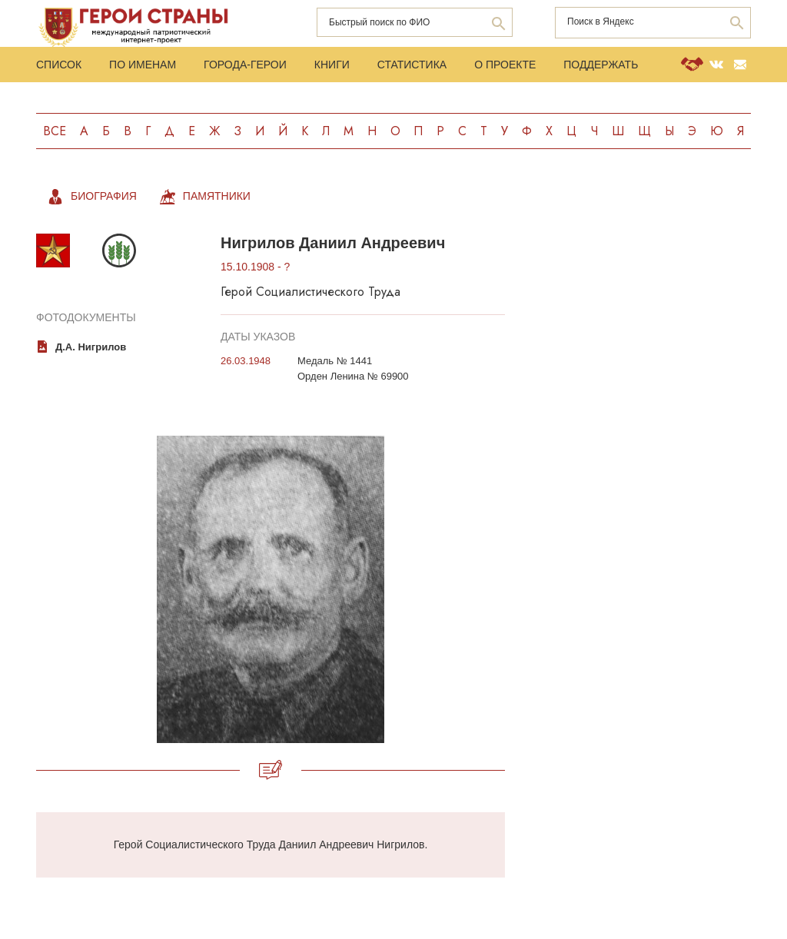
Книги (332, 64)
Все (54, 131)
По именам (142, 64)
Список (58, 64)
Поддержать (600, 64)
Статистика (412, 64)
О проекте (505, 64)
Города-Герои (245, 64)
